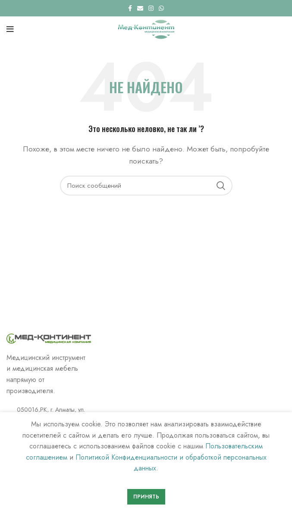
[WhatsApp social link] (161, 8)
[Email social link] (140, 8)
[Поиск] (146, 186)
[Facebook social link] (130, 8)
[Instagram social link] (151, 8)
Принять (146, 497)
